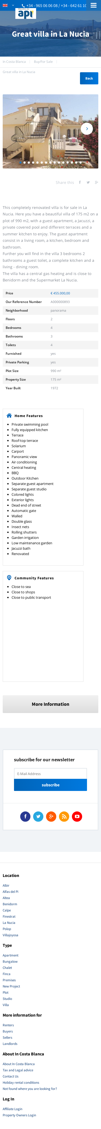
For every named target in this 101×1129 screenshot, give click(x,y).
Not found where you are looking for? (30, 1088)
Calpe (7, 910)
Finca (7, 974)
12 (68, 162)
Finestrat (9, 916)
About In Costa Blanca (19, 1064)
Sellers (7, 1037)
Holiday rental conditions (21, 1082)
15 (80, 162)
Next (87, 129)
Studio (7, 998)
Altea (6, 898)
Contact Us (10, 1076)
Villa (6, 1005)
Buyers (8, 1031)
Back (89, 78)
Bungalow (10, 961)
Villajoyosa (10, 935)
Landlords (10, 1043)
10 (59, 162)
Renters (8, 1025)
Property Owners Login (19, 1115)
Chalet (7, 967)
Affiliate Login (12, 1109)
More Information (50, 704)
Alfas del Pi (10, 891)
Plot (5, 992)
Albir (6, 885)
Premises (9, 980)
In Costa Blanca (14, 61)
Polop (7, 929)
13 (72, 162)
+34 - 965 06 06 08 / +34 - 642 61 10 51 (59, 5)
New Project (11, 986)
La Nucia (9, 922)
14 (76, 162)
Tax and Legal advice (18, 1070)
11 (63, 162)
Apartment (10, 955)
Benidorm (10, 904)
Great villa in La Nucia (19, 72)
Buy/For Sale (43, 61)
